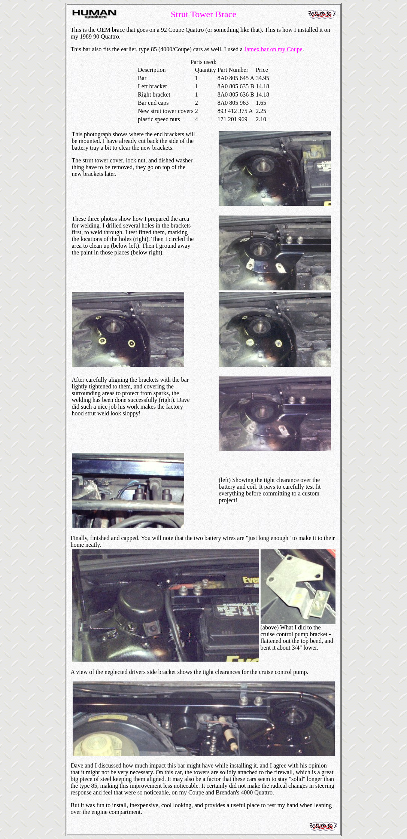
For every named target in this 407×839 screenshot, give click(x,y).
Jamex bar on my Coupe (273, 49)
